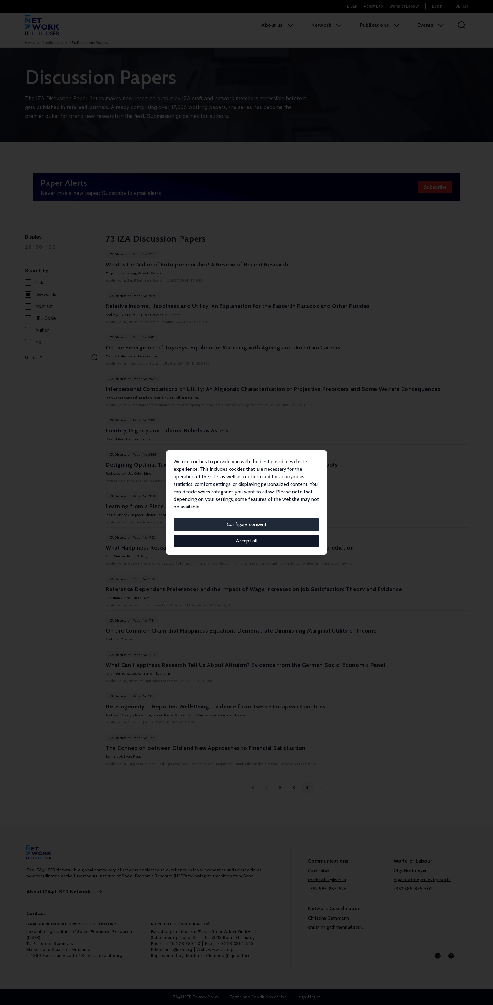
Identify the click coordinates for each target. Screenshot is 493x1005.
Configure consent (247, 524)
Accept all (247, 541)
